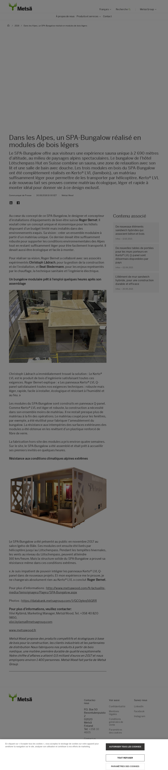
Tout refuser (125, 759)
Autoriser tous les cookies (125, 748)
